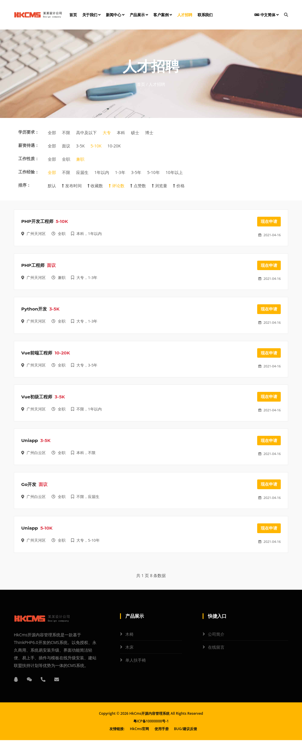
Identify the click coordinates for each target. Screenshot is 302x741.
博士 (149, 132)
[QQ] (16, 680)
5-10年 (153, 172)
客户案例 (162, 14)
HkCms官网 (139, 729)
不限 (66, 132)
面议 (66, 146)
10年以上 (174, 172)
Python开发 (34, 309)
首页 (73, 14)
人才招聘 (184, 14)
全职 (66, 159)
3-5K (80, 146)
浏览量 (160, 185)
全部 (52, 132)
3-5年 (136, 172)
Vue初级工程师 (36, 397)
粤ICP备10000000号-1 (151, 721)
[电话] (43, 680)
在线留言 (216, 648)
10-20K (114, 146)
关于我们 (91, 14)
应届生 (82, 172)
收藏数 (95, 185)
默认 (52, 185)
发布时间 (72, 185)
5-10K (96, 146)
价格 (179, 185)
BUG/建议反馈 (185, 729)
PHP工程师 (33, 265)
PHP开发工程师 (37, 221)
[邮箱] (56, 680)
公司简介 (216, 635)
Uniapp (29, 441)
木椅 (129, 635)
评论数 (116, 185)
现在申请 (269, 221)
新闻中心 (115, 14)
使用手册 (162, 729)
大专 (107, 132)
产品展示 (139, 14)
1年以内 (101, 172)
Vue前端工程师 (36, 353)
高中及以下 (86, 132)
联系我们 (205, 14)
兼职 (80, 159)
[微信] (29, 680)
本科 (121, 132)
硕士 (135, 132)
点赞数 (138, 185)
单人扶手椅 (135, 661)
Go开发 (28, 485)
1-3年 (120, 172)
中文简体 (267, 14)
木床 (129, 648)
